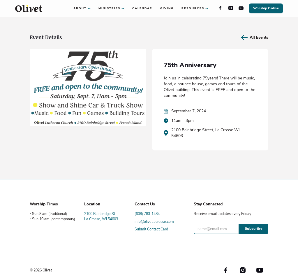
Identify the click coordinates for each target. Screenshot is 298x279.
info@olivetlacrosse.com (154, 221)
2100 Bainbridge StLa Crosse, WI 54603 (101, 216)
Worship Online (266, 8)
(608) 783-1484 (147, 213)
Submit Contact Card (151, 229)
